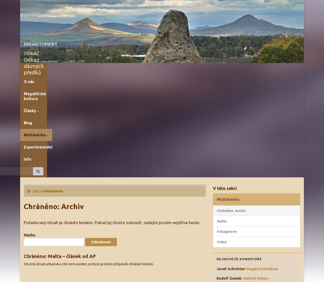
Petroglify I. (252, 186)
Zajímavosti (226, 243)
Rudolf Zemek (229, 186)
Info (197, 69)
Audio (222, 119)
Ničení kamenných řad (244, 195)
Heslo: (54, 137)
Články (93, 69)
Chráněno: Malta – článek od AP (60, 154)
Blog (113, 69)
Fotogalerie (227, 129)
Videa (222, 140)
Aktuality (224, 224)
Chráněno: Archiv (231, 108)
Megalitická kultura (60, 69)
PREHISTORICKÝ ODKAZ (64, 43)
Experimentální (171, 69)
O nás (29, 69)
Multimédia (137, 69)
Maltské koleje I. (256, 176)
